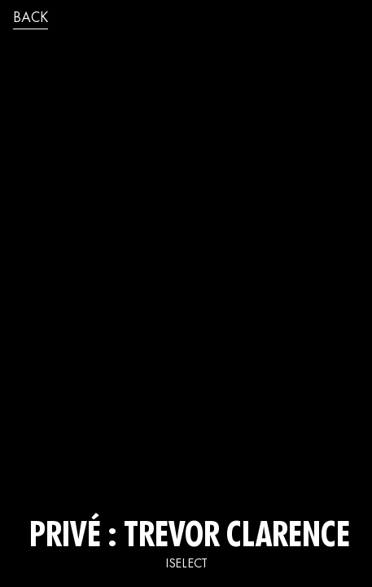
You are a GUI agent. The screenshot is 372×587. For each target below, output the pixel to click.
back (30, 18)
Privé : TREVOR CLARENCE (186, 538)
